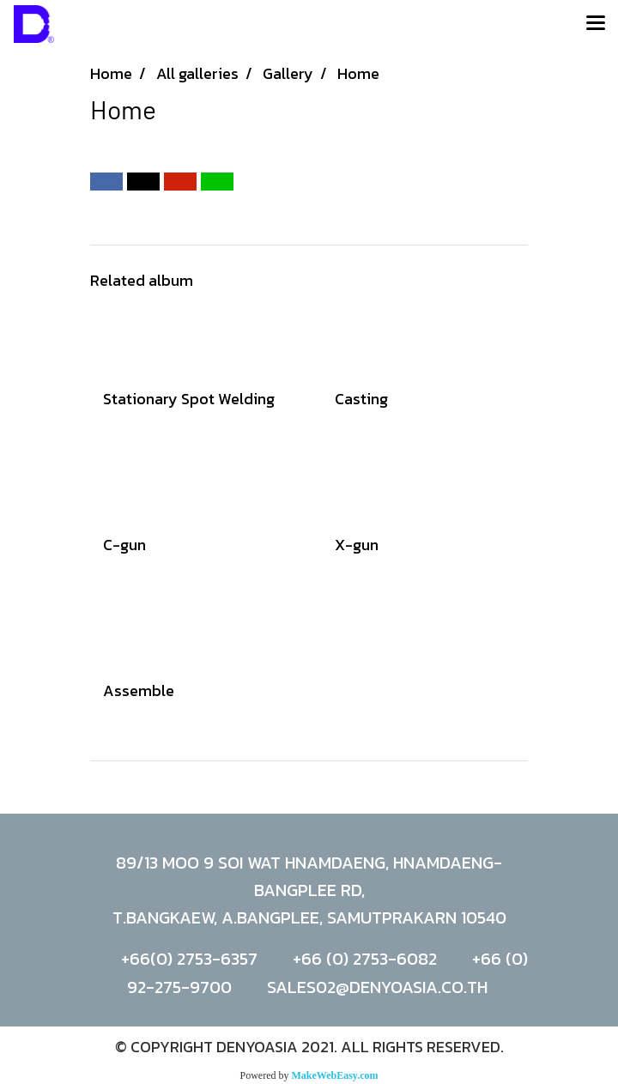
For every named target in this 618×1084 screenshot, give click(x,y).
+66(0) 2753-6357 (189, 959)
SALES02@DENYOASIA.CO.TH (377, 987)
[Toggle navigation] (596, 24)
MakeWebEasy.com (335, 1075)
